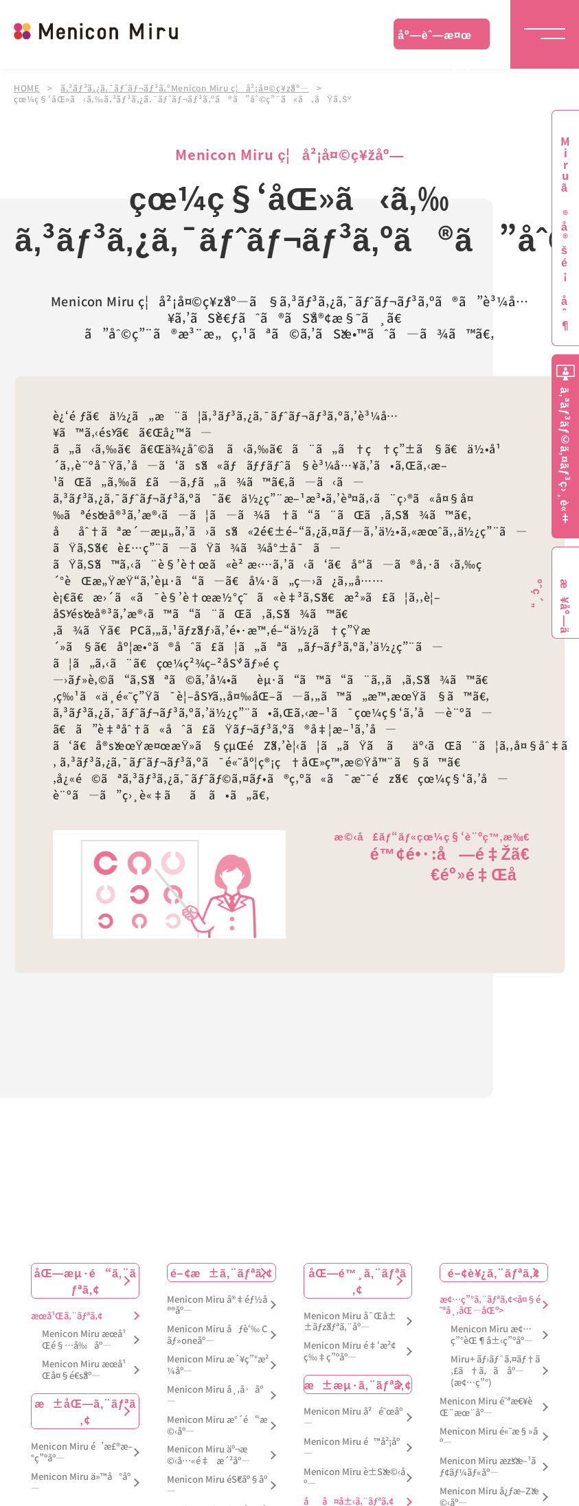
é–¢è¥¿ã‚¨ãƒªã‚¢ (494, 1272)
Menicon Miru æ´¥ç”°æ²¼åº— (218, 1364)
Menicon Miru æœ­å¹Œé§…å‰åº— (84, 1339)
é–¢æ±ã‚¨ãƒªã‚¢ (221, 1272)
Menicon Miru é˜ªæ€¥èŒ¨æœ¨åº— (486, 1406)
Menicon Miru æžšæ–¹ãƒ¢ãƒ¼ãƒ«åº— (488, 1467)
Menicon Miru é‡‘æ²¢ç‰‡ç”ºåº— (350, 1351)
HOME (27, 87)
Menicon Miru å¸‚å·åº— (215, 1394)
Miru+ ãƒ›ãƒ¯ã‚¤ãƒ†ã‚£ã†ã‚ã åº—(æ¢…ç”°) (495, 1370)
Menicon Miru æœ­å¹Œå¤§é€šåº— (84, 1370)
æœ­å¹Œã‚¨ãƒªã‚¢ (66, 1315)
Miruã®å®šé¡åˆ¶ (565, 234)
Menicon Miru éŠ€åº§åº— (217, 1485)
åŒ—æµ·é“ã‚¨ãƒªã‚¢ (85, 1280)
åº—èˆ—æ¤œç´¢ (435, 37)
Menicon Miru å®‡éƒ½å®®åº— (217, 1304)
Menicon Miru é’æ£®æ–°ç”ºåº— (82, 1451)
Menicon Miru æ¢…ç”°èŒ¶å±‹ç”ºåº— (492, 1335)
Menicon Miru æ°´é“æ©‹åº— (217, 1425)
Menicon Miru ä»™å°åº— (80, 1482)
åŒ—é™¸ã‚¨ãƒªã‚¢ (358, 1280)
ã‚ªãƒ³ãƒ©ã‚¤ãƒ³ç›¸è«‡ (565, 455)
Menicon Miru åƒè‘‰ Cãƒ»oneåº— (217, 1335)
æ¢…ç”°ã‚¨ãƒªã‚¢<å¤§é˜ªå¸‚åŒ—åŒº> (490, 1304)
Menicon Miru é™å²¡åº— (352, 1447)
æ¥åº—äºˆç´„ (563, 606)
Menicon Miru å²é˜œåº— (353, 1416)
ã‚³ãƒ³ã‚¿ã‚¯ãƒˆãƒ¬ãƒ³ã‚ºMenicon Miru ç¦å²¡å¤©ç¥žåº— (185, 87)
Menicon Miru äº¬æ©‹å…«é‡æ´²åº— (208, 1455)
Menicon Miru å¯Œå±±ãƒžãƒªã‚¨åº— (350, 1321)
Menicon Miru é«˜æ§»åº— (489, 1436)
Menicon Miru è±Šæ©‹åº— (354, 1477)
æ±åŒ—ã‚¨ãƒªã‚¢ (85, 1410)
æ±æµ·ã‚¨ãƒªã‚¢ (357, 1384)
